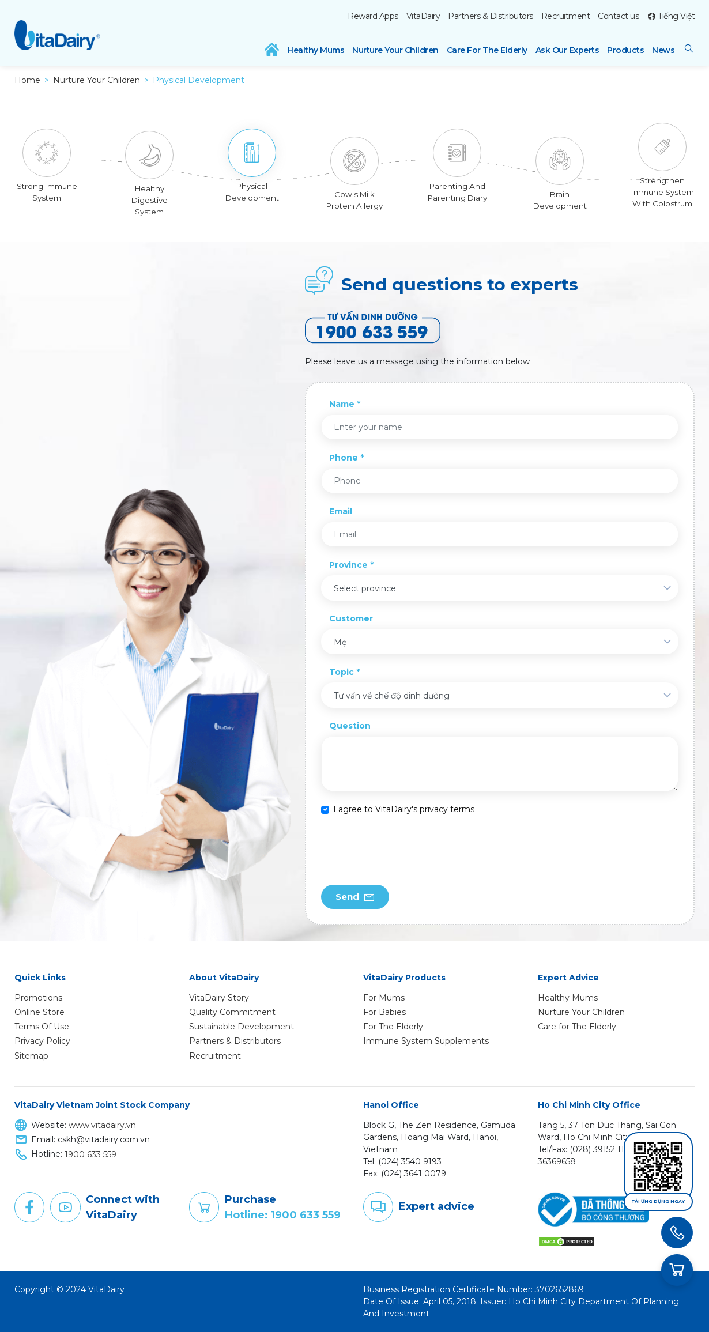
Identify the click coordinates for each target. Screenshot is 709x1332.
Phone (343, 457)
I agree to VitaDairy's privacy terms (403, 809)
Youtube (65, 1207)
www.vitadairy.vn (102, 1125)
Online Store (39, 1012)
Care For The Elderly (487, 50)
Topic (341, 672)
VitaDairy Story (219, 998)
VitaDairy (423, 16)
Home (27, 80)
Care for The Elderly (577, 1026)
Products (625, 50)
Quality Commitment (232, 1012)
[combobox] (499, 588)
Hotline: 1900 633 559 (283, 1215)
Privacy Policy (42, 1041)
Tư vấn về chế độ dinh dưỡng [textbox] (392, 695)
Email (340, 511)
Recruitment (565, 16)
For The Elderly (393, 1026)
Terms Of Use (41, 1026)
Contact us (618, 16)
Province (348, 565)
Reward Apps (373, 16)
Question (350, 725)
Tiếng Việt (676, 16)
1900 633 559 (90, 1154)
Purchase (204, 1207)
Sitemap (31, 1056)
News (663, 50)
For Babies (384, 1012)
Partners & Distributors (490, 16)
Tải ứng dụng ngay (658, 1201)
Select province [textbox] (365, 588)
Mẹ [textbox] (340, 642)
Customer (351, 618)
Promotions (38, 998)
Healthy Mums (315, 50)
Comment (378, 1207)
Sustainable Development (241, 1026)
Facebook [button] (29, 1207)
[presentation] (408, 850)
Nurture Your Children (395, 50)
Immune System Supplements (426, 1041)
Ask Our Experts (567, 50)
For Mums (384, 998)
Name (341, 404)
